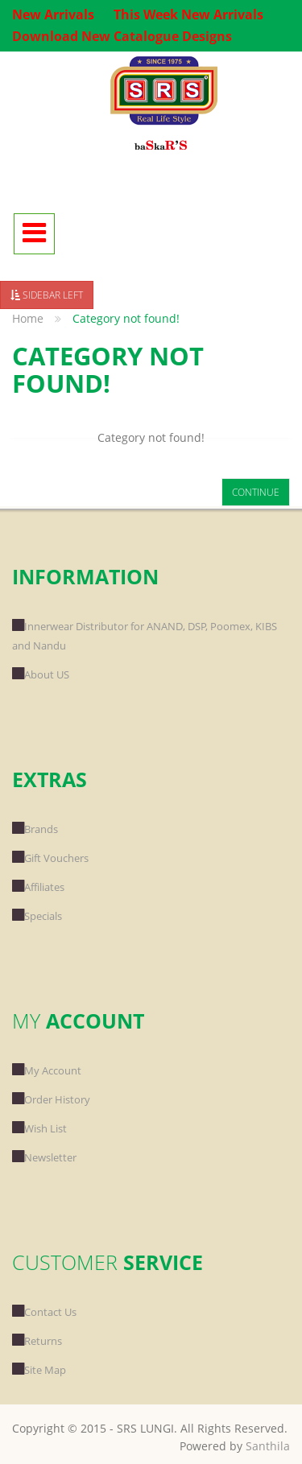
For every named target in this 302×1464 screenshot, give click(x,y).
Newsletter (44, 1157)
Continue (255, 492)
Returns (37, 1341)
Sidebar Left (46, 295)
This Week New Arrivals (188, 14)
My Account (46, 1070)
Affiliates (38, 887)
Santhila (268, 1446)
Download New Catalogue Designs (122, 36)
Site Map (39, 1370)
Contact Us (44, 1312)
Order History (51, 1099)
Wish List (39, 1128)
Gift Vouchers (50, 858)
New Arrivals (53, 14)
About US (40, 674)
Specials (37, 916)
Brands (35, 829)
